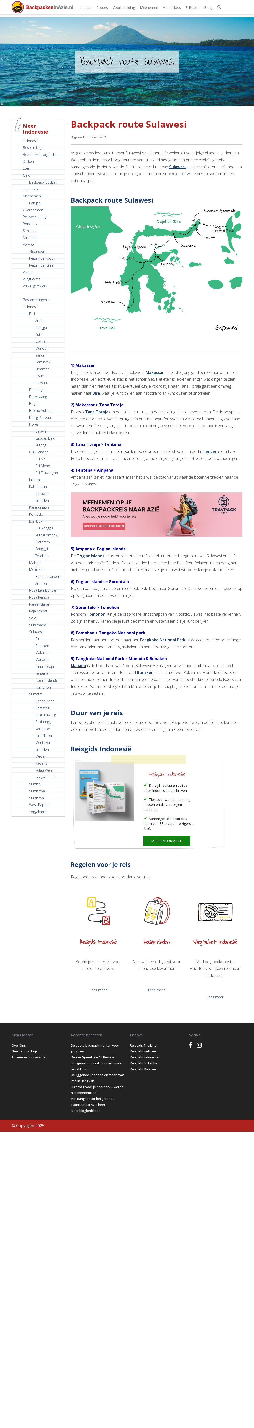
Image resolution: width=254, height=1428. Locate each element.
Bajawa (41, 431)
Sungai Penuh (45, 777)
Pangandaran (39, 604)
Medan (40, 756)
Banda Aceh (44, 701)
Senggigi (41, 548)
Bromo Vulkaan (41, 410)
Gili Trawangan (46, 472)
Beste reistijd (33, 147)
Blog (208, 7)
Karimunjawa (39, 507)
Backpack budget (43, 182)
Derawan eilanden (42, 497)
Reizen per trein (41, 265)
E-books (192, 7)
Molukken (36, 569)
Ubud (39, 376)
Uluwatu (41, 382)
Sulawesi (36, 632)
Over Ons (19, 1045)
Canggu (41, 327)
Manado (42, 659)
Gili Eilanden (38, 452)
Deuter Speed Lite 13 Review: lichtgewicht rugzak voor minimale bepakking (96, 1063)
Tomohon (43, 687)
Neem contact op (24, 1051)
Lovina (40, 341)
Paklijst (34, 203)
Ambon (41, 583)
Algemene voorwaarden (30, 1057)
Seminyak (42, 362)
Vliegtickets (172, 7)
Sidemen (42, 369)
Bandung (36, 389)
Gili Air (40, 459)
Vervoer (29, 244)
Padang (41, 763)
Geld (26, 175)
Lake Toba (43, 735)
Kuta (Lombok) (46, 535)
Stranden (30, 237)
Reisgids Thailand (143, 1045)
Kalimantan (38, 486)
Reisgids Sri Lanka (143, 1063)
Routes (102, 7)
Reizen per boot (42, 258)
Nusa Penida (39, 597)
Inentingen (31, 189)
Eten (26, 168)
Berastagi (42, 708)
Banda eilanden (47, 576)
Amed (40, 320)
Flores (34, 424)
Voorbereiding (124, 7)
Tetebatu (42, 555)
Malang (34, 562)
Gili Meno (42, 465)
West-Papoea (40, 804)
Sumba (34, 784)
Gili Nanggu (44, 528)
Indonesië (30, 140)
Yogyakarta (37, 811)
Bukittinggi (43, 721)
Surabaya (36, 798)
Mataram (42, 542)
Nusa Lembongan (43, 590)
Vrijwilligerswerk (35, 286)
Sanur (39, 355)
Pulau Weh (43, 770)
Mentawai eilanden (43, 746)
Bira (38, 638)
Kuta (38, 334)
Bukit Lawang (45, 715)
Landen (85, 7)
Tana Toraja (44, 666)
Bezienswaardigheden (40, 154)
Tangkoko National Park (162, 640)
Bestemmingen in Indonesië (37, 303)
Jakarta (34, 479)
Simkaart (30, 230)
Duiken (28, 161)
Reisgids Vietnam (143, 1051)
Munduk (41, 348)
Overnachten (33, 210)
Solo (32, 618)
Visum (28, 272)
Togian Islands (46, 680)
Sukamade (37, 625)
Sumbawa (37, 791)
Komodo (36, 514)
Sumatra (36, 694)
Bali (32, 313)
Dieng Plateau (40, 417)
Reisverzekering (35, 216)
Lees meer (98, 990)
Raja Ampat (38, 611)
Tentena (41, 673)
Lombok (35, 521)
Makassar (43, 652)
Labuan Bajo (45, 438)
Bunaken (42, 645)
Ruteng (40, 445)
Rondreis (30, 223)
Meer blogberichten (86, 1110)
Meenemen (149, 7)
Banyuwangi (38, 396)
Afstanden (37, 251)
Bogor (34, 403)
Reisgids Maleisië (143, 1069)
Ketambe (42, 728)
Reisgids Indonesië (166, 774)
